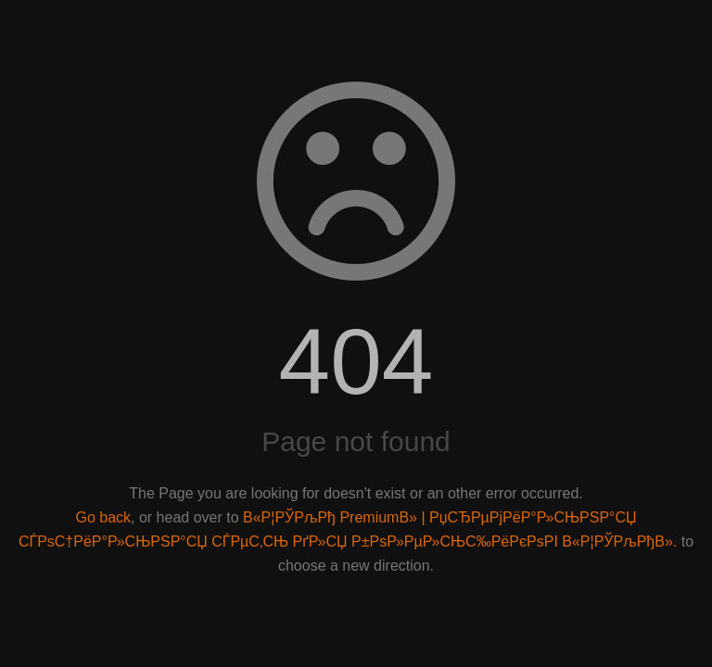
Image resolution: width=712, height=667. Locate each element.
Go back (103, 517)
